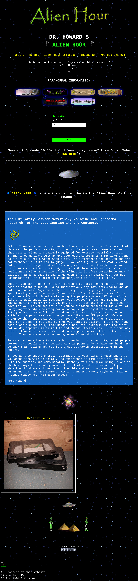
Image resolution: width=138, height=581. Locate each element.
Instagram (88, 55)
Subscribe (69, 140)
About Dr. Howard (26, 55)
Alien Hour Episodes (60, 55)
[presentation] (66, 132)
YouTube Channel (112, 55)
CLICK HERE (67, 154)
